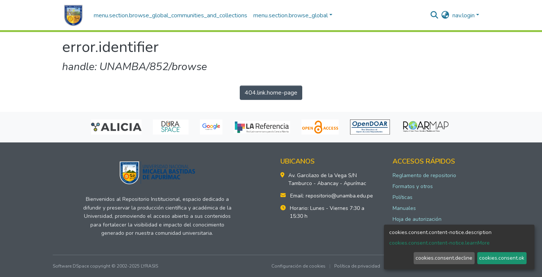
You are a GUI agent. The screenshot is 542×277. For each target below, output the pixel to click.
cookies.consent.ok (501, 258)
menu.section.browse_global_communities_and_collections (170, 15)
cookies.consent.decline (444, 258)
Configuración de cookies (298, 266)
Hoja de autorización (417, 219)
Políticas (403, 197)
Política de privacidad (357, 266)
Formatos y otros (413, 186)
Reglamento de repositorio (424, 175)
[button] (445, 15)
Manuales (404, 208)
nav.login (463, 15)
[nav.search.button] (434, 15)
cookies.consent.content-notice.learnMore (439, 242)
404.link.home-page (271, 93)
